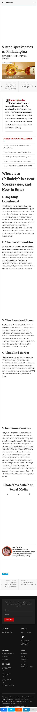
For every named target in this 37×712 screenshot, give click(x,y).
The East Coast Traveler (6, 668)
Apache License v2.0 (16, 703)
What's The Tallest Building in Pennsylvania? (17, 161)
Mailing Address (7, 632)
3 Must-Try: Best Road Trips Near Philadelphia (18, 166)
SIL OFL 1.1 (24, 706)
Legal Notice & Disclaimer (25, 644)
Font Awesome (6, 706)
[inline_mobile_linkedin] (26, 710)
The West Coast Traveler (7, 674)
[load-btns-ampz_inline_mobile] (33, 710)
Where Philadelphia (8, 685)
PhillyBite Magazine (7, 699)
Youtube (23, 664)
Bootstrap (4, 701)
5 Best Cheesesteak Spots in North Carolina (17, 152)
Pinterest (24, 661)
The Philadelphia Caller (7, 680)
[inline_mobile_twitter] (11, 710)
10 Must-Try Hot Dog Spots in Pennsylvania (17, 157)
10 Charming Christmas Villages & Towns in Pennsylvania (17, 147)
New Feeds (5, 659)
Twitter (23, 656)
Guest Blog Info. (7, 654)
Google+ (23, 659)
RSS (31, 667)
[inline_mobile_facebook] (3, 710)
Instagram (24, 667)
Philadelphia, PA (17, 100)
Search (28, 632)
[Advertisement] (18, 24)
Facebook (24, 654)
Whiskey (5, 573)
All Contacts (25, 640)
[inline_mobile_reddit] (18, 710)
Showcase (5, 656)
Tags (22, 632)
